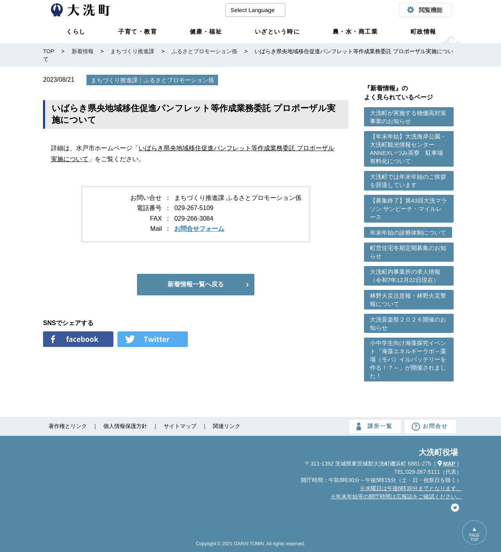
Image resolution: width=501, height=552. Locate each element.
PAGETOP (474, 537)
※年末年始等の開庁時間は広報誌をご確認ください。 (396, 496)
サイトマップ (180, 426)
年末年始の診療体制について (408, 232)
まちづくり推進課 (114, 80)
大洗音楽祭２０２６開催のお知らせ (408, 323)
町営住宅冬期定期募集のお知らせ (408, 252)
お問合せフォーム (199, 228)
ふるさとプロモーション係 (179, 80)
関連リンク (226, 426)
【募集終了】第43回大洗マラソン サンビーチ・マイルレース (408, 208)
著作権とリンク (68, 426)
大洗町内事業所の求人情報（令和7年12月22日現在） (405, 275)
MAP (449, 463)
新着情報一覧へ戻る (196, 284)
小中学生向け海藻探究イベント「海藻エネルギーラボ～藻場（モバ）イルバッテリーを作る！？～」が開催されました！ (408, 359)
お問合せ (435, 426)
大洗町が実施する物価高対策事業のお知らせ (408, 117)
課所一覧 (380, 426)
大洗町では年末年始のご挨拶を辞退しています (408, 180)
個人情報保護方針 (125, 426)
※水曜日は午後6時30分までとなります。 (411, 488)
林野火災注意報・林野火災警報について (408, 299)
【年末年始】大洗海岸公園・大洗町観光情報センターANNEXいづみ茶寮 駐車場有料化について (408, 148)
